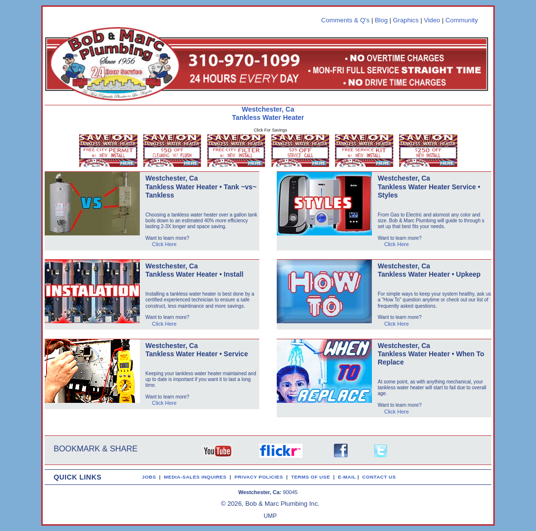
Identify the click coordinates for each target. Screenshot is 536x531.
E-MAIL (347, 477)
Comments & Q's (345, 20)
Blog (381, 20)
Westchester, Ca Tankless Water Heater (268, 113)
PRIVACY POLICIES (260, 477)
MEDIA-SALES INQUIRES (197, 477)
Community (461, 20)
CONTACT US (380, 477)
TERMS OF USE (312, 477)
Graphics (406, 20)
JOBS (149, 477)
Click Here (164, 244)
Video (432, 20)
